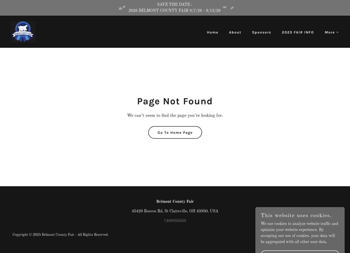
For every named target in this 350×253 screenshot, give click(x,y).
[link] (23, 31)
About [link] (235, 32)
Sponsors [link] (261, 32)
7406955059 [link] (175, 221)
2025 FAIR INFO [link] (298, 32)
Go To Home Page (175, 132)
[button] (330, 32)
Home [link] (212, 32)
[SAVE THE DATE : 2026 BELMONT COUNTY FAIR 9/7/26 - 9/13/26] (175, 8)
